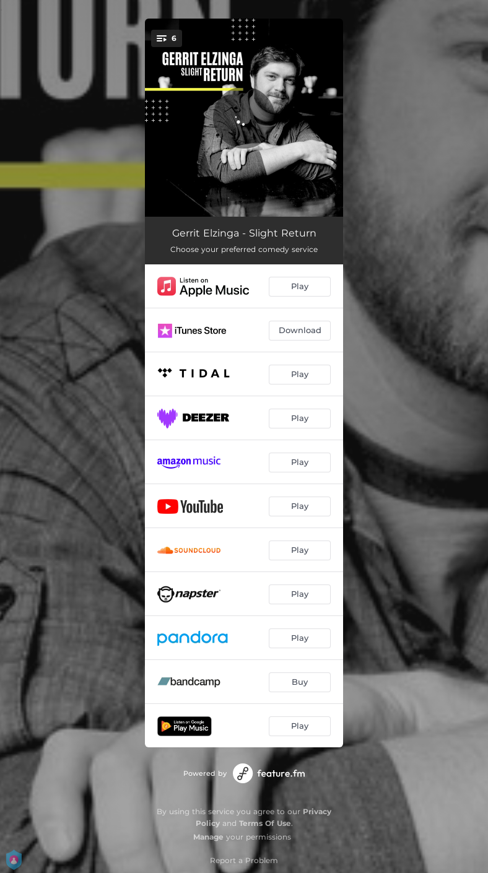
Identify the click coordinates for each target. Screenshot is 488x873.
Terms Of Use (265, 823)
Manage (208, 836)
